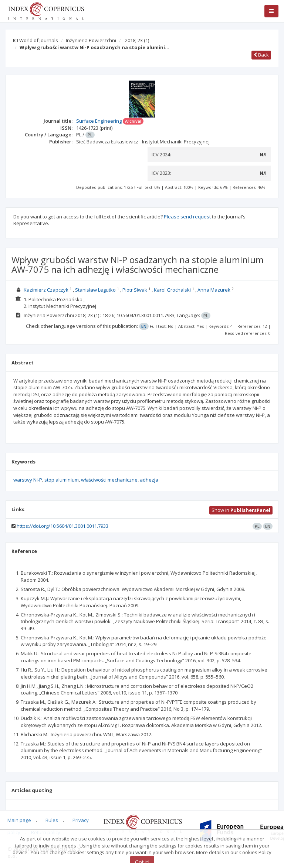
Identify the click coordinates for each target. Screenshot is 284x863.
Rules (51, 820)
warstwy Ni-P (27, 479)
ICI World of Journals (35, 40)
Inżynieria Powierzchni (91, 40)
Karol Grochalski (172, 289)
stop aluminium (61, 479)
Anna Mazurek (213, 289)
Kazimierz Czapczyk (46, 289)
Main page (19, 820)
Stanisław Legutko (95, 289)
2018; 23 (137, 40)
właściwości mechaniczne (109, 479)
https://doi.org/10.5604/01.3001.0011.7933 (62, 526)
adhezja (149, 479)
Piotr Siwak (134, 289)
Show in (241, 510)
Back (261, 54)
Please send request (187, 216)
